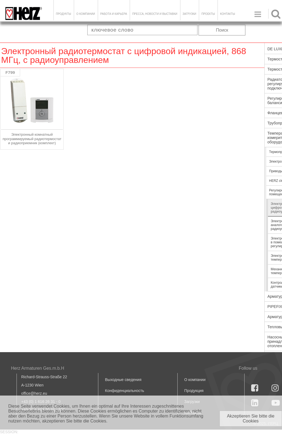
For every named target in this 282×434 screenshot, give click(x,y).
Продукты (63, 13)
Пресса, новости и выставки (154, 13)
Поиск (222, 30)
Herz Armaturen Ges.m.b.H (37, 368)
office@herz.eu (34, 393)
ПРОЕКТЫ (208, 13)
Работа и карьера (113, 13)
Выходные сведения (123, 379)
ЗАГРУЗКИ (189, 13)
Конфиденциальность (124, 390)
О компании (85, 13)
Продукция (194, 390)
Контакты (227, 13)
